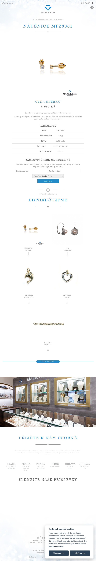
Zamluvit (48, 181)
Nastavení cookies (56, 546)
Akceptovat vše (58, 553)
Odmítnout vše (79, 553)
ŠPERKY (42, 20)
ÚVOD (35, 20)
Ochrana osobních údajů (39, 557)
